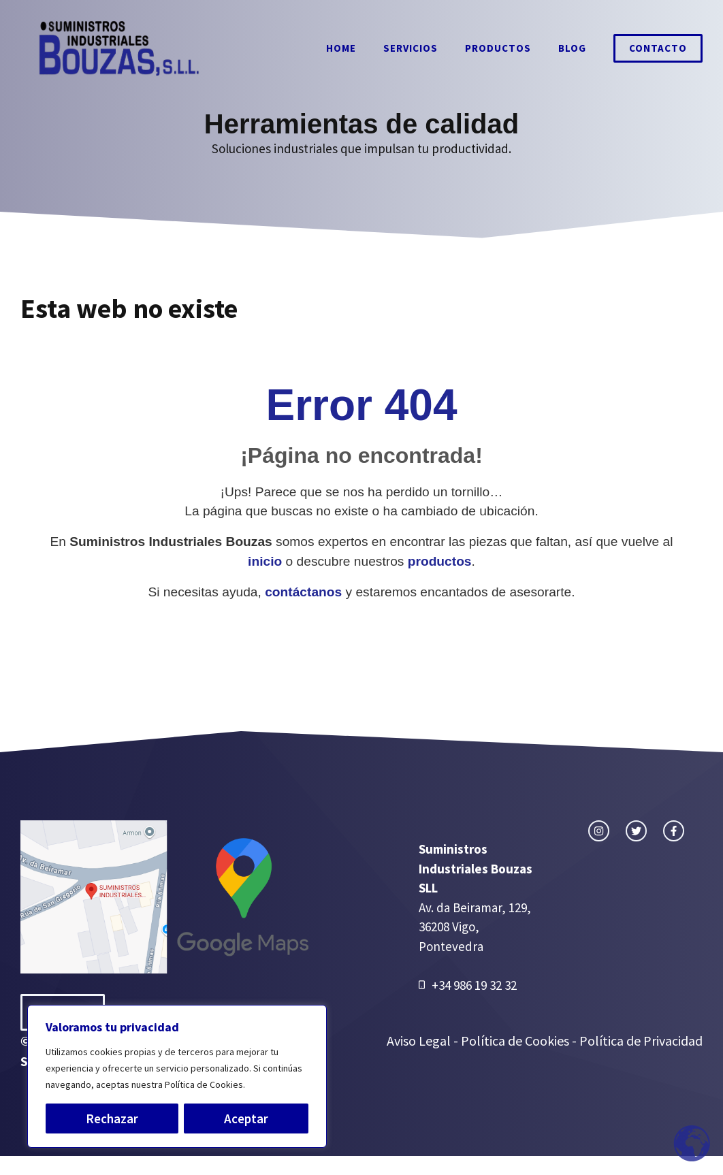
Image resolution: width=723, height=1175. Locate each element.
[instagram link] (598, 830)
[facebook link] (673, 830)
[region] (177, 1076)
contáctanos (303, 592)
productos (440, 561)
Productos (498, 48)
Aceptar (246, 1118)
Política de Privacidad (641, 1040)
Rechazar (112, 1118)
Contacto (658, 48)
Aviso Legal (420, 1040)
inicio (265, 561)
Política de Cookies (515, 1040)
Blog (572, 48)
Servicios (410, 48)
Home (341, 48)
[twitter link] (636, 830)
